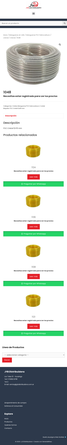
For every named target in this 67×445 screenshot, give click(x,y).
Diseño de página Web (50, 437)
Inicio (5, 35)
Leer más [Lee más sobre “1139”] (34, 226)
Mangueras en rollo (17, 35)
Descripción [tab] (10, 115)
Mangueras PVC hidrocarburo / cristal (31, 106)
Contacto (8, 428)
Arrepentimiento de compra (15, 403)
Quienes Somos (10, 425)
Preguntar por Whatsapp (34, 184)
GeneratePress (47, 442)
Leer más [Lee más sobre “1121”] (34, 326)
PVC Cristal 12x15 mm (17, 108)
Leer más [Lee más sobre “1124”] (34, 177)
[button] (33, 13)
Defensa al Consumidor (13, 406)
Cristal (12, 38)
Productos (8, 422)
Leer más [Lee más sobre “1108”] (34, 276)
